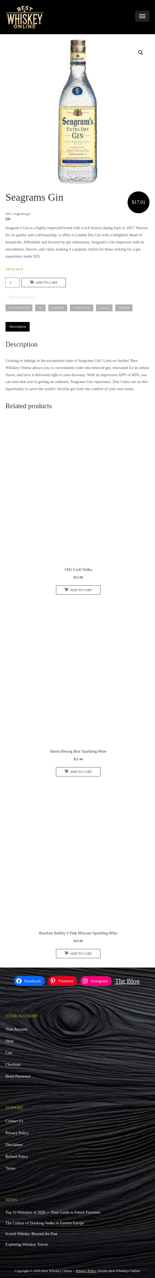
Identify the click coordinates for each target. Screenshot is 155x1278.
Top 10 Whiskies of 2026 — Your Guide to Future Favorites (52, 1212)
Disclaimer (14, 1144)
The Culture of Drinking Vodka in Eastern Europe (44, 1223)
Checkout (13, 1064)
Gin (7, 218)
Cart (8, 1052)
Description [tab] (17, 326)
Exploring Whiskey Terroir (26, 1244)
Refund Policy (16, 1156)
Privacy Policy (17, 1133)
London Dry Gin (81, 307)
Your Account (16, 1029)
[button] (141, 52)
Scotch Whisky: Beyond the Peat (31, 1233)
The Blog (127, 981)
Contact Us (14, 1121)
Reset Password (17, 1076)
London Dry (58, 307)
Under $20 (124, 307)
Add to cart (43, 282)
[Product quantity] (12, 283)
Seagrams (104, 307)
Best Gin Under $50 (19, 307)
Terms (10, 1168)
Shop (9, 1041)
